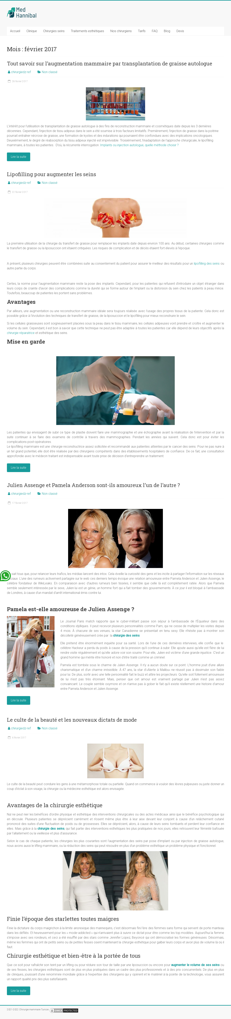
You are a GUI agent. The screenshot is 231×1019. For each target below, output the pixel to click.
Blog (167, 31)
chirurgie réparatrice (21, 333)
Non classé (49, 72)
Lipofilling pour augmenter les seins (51, 174)
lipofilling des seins (207, 263)
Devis (180, 31)
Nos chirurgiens (121, 31)
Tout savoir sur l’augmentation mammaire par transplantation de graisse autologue (109, 63)
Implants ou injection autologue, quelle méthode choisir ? (139, 145)
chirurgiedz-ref (21, 72)
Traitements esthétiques (87, 31)
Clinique (31, 31)
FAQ (155, 31)
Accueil (15, 31)
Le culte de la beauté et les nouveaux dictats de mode (72, 719)
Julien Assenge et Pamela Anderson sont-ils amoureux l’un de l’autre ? (93, 485)
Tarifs (142, 31)
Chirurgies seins (54, 31)
